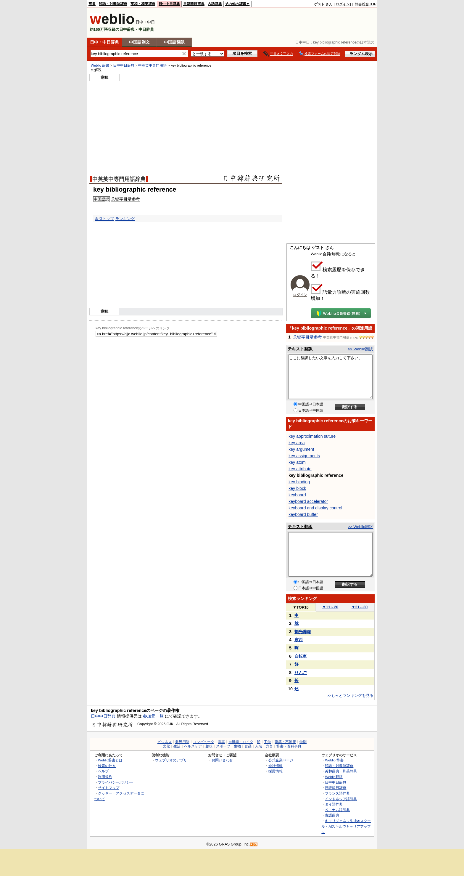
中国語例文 (139, 42)
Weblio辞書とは (110, 760)
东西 (298, 639)
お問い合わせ (222, 760)
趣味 (208, 746)
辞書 (92, 4)
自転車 (300, 656)
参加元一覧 (153, 716)
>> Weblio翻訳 (360, 349)
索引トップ (104, 218)
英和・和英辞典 (142, 4)
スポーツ (223, 746)
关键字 (117, 199)
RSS (253, 844)
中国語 (99, 199)
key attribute (300, 468)
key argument (301, 449)
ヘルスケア (193, 746)
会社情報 (275, 766)
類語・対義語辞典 (113, 4)
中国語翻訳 (174, 42)
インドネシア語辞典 (341, 799)
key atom (297, 462)
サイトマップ (108, 788)
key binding (299, 481)
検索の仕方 (107, 766)
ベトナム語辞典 (337, 810)
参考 (136, 199)
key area (297, 442)
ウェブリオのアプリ (171, 760)
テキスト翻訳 (300, 348)
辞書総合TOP (365, 4)
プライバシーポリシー (115, 782)
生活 (177, 746)
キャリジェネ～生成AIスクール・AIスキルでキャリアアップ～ (346, 826)
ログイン (343, 4)
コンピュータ (203, 742)
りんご (300, 672)
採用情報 (275, 771)
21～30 (360, 607)
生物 (237, 746)
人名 (258, 746)
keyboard (297, 494)
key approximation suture (312, 436)
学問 (303, 742)
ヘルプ (103, 771)
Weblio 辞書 (100, 65)
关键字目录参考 (307, 337)
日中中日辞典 (169, 4)
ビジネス (164, 742)
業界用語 (182, 742)
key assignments (304, 455)
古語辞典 (215, 4)
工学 (267, 742)
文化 (166, 746)
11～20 (330, 607)
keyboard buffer (303, 514)
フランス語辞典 (337, 793)
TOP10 (301, 607)
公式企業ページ (280, 760)
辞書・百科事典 (288, 746)
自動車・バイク (240, 742)
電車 (221, 742)
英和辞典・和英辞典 (341, 771)
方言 (269, 746)
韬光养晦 (302, 631)
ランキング (125, 218)
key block (297, 488)
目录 (127, 199)
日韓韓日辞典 (193, 4)
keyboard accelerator (308, 501)
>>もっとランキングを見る (350, 695)
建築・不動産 (285, 742)
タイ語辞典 (334, 804)
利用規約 (105, 777)
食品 (248, 746)
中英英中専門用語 (152, 65)
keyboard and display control (315, 508)
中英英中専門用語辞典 (119, 179)
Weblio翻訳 (333, 777)
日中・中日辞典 (104, 42)
